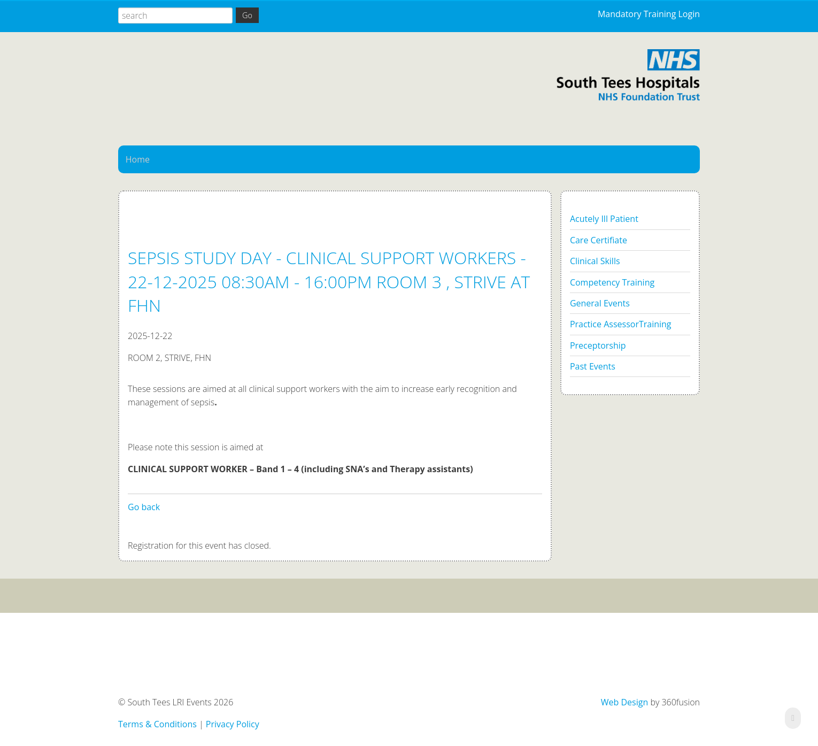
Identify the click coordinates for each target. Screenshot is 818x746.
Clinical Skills (595, 261)
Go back (144, 507)
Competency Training (612, 282)
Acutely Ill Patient (604, 219)
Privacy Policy (232, 724)
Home (138, 159)
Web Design (624, 702)
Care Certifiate (598, 240)
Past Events (592, 366)
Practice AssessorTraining (621, 324)
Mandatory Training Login (649, 14)
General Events (600, 303)
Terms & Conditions (157, 724)
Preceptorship (598, 345)
